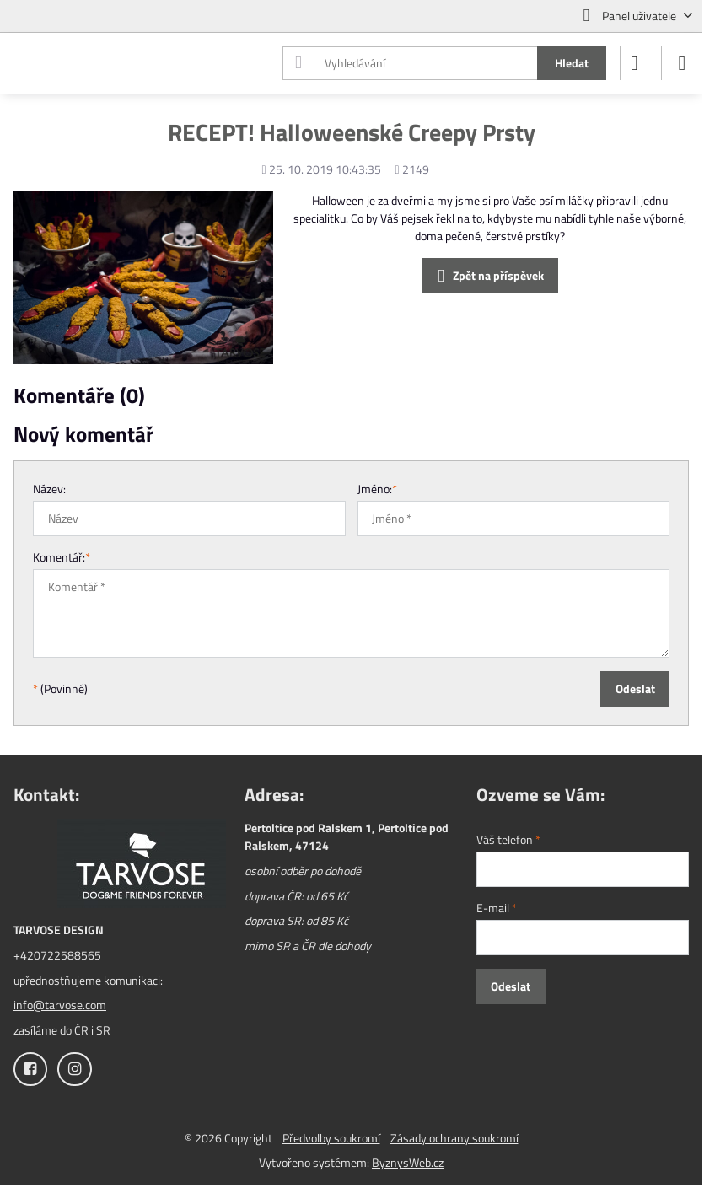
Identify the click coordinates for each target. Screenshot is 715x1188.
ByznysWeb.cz (408, 1162)
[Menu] (682, 63)
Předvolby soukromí (331, 1138)
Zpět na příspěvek (488, 276)
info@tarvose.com (59, 1004)
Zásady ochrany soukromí (454, 1138)
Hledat (572, 63)
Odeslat (635, 688)
